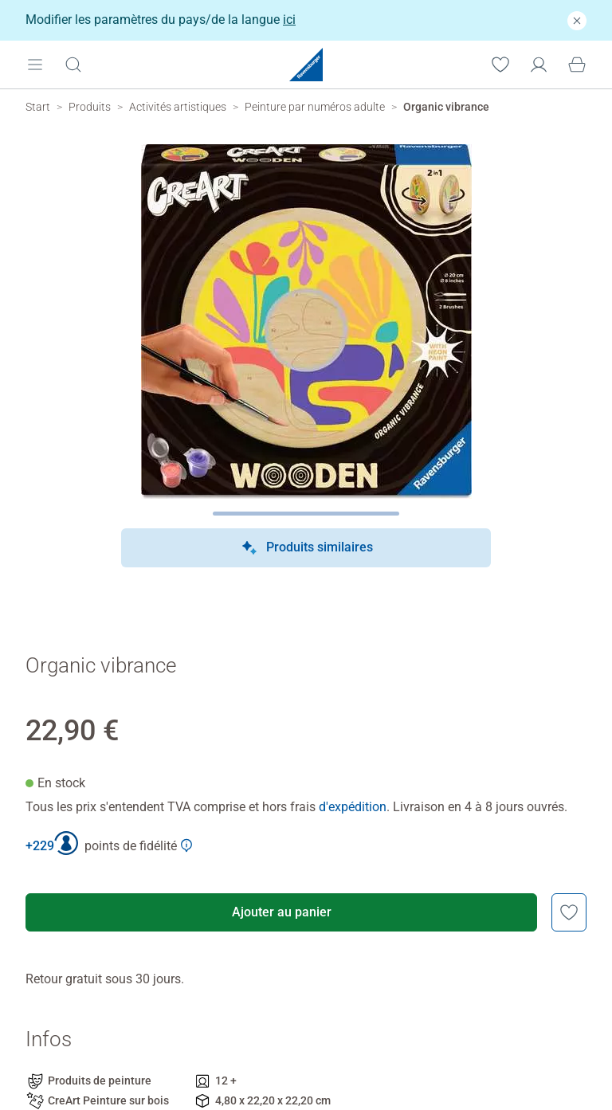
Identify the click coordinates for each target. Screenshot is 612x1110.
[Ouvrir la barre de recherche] (73, 64)
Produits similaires (306, 548)
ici (289, 19)
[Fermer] (576, 20)
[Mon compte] (538, 63)
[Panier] (576, 63)
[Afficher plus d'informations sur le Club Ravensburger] (186, 845)
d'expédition (352, 806)
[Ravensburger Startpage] (306, 64)
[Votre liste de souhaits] (500, 63)
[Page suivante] (306, 514)
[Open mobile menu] (35, 63)
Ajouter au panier (282, 912)
